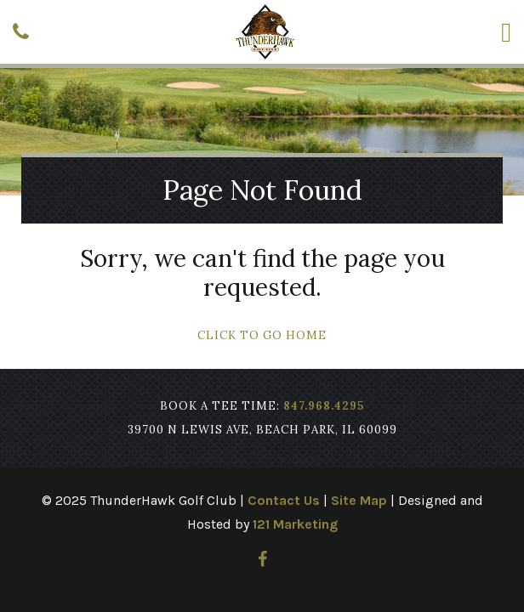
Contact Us (284, 500)
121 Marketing (295, 524)
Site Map (359, 500)
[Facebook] (262, 559)
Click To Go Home (262, 335)
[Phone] (21, 31)
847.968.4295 (323, 406)
